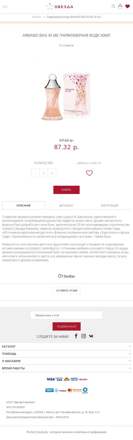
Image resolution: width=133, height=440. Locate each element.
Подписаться (66, 326)
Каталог (36, 17)
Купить (66, 190)
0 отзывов (66, 45)
